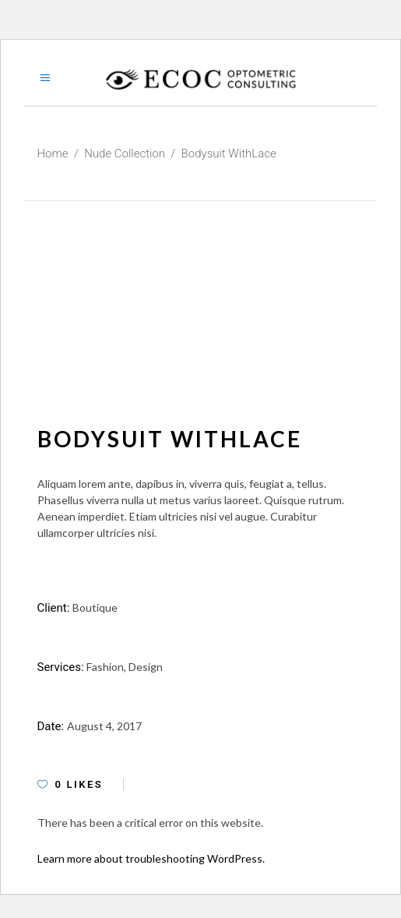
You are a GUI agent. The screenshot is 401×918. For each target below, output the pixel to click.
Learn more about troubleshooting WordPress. (151, 858)
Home (53, 154)
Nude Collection (124, 154)
